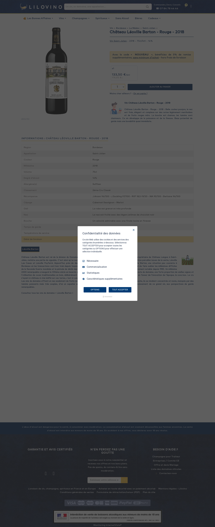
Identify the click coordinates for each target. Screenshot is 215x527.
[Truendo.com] (107, 296)
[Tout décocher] (133, 230)
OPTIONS (95, 289)
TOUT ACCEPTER (120, 289)
